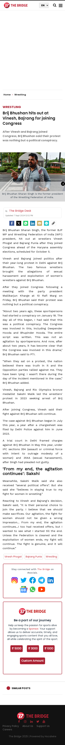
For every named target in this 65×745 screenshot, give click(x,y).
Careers (7, 729)
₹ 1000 (49, 648)
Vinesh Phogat (13, 556)
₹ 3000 (33, 648)
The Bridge (43, 569)
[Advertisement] (32, 53)
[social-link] (53, 223)
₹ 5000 (16, 648)
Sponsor (33, 628)
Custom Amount (32, 661)
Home (8, 94)
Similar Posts (21, 688)
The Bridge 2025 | (19, 736)
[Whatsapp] (25, 223)
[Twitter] (18, 223)
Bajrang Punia (34, 556)
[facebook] (11, 223)
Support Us (43, 726)
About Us (27, 726)
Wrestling (12, 107)
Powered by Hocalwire (43, 736)
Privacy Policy (11, 726)
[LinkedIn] (32, 223)
